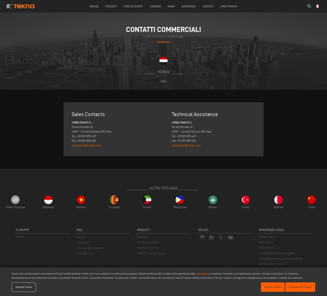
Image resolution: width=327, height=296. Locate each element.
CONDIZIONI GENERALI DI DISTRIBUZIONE (280, 258)
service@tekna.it (85, 253)
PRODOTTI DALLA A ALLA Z (151, 253)
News (171, 6)
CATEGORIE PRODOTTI (148, 242)
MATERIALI (142, 237)
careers (155, 6)
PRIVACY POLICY (267, 237)
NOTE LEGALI (266, 242)
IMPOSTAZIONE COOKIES (272, 264)
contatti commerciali (168, 36)
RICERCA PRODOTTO (147, 248)
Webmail (81, 237)
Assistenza (188, 6)
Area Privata (228, 6)
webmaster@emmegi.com (90, 248)
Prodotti (111, 6)
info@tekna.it (83, 242)
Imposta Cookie (24, 287)
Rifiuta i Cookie (273, 287)
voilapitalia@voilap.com (86, 145)
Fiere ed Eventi (133, 6)
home (147, 36)
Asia (163, 81)
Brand (94, 6)
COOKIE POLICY (267, 248)
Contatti (208, 6)
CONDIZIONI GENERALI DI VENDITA (277, 253)
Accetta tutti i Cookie (300, 287)
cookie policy (202, 273)
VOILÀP (19, 237)
